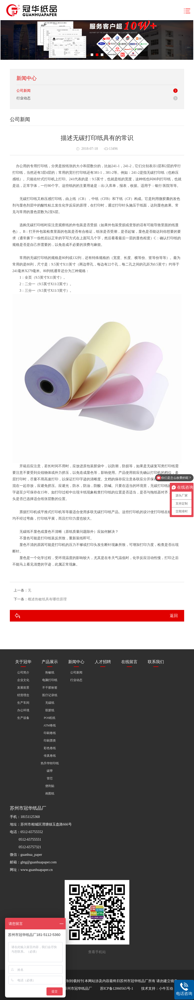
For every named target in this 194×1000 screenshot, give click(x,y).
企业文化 (23, 680)
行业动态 (23, 98)
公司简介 (23, 672)
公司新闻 (23, 91)
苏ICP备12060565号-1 (116, 988)
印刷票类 (50, 740)
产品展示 (50, 662)
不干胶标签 (49, 687)
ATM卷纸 (49, 725)
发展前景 (23, 687)
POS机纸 (49, 718)
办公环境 (23, 710)
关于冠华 (23, 662)
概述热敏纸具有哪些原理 (47, 599)
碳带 (50, 771)
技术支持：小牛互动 (157, 988)
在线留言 (129, 662)
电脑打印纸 (49, 680)
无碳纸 (49, 702)
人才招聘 (103, 662)
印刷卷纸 (50, 733)
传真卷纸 (50, 755)
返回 (174, 615)
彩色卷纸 (50, 748)
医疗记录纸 (49, 695)
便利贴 (49, 786)
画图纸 (49, 793)
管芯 (50, 778)
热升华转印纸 (50, 763)
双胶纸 (49, 710)
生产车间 (23, 702)
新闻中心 (76, 662)
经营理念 (23, 695)
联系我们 (156, 662)
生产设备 (23, 718)
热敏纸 (49, 672)
